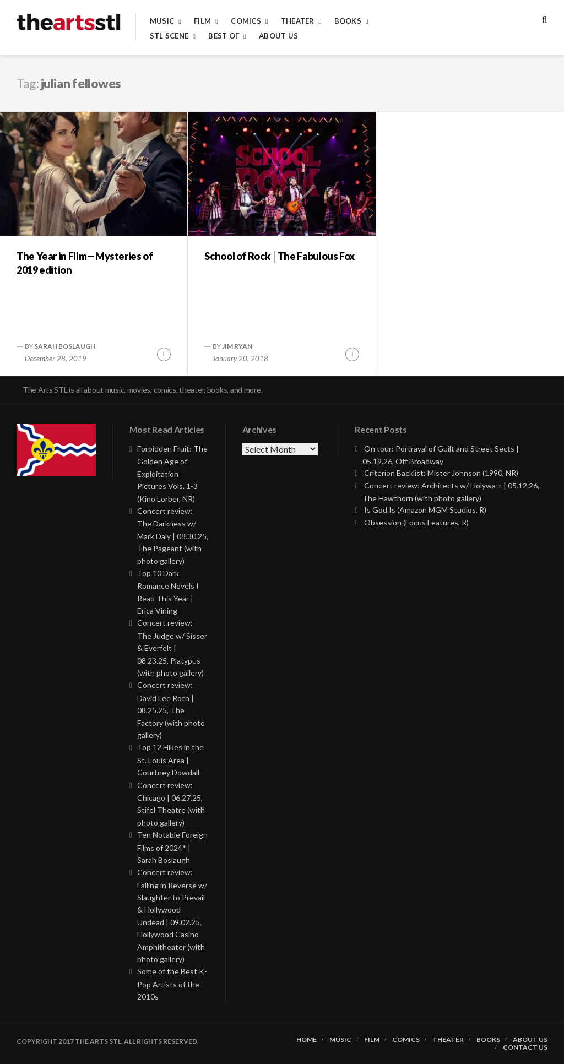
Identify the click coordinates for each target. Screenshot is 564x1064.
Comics (246, 21)
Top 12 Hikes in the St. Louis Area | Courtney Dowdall (170, 759)
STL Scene (169, 36)
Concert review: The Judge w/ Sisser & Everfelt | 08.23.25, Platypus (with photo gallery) (172, 647)
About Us (278, 36)
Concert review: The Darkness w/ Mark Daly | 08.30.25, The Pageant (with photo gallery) (172, 536)
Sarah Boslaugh (64, 346)
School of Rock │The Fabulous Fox (279, 256)
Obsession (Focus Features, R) (416, 522)
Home (306, 1040)
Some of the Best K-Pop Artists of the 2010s (172, 984)
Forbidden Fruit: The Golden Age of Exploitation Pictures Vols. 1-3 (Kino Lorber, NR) (172, 473)
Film (202, 21)
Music (162, 21)
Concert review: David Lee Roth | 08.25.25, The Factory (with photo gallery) (171, 710)
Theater (297, 21)
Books (347, 21)
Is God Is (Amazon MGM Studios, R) (425, 509)
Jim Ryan (237, 346)
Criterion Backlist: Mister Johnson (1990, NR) (441, 472)
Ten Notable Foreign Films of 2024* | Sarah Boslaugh (172, 847)
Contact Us (525, 1047)
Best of (223, 36)
